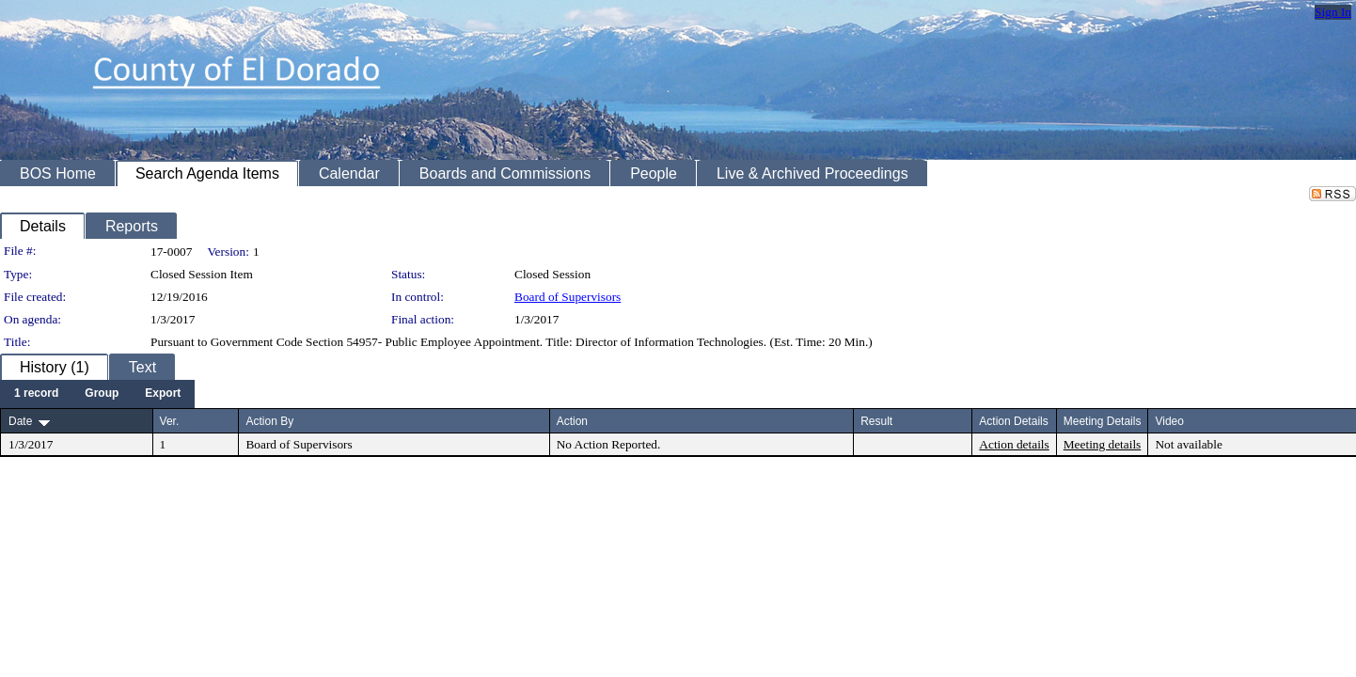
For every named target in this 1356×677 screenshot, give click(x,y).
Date (20, 421)
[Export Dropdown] (163, 394)
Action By (269, 421)
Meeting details (1103, 444)
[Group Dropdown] (101, 394)
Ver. (170, 421)
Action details (1014, 444)
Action (572, 421)
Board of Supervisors (567, 297)
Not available (1188, 444)
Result (876, 421)
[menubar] (97, 394)
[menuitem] (36, 394)
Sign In (1333, 12)
